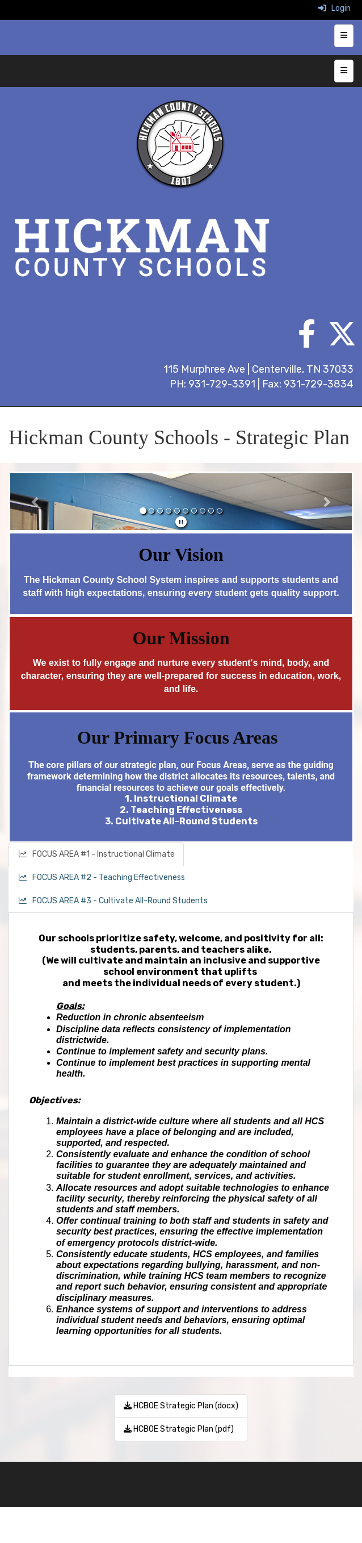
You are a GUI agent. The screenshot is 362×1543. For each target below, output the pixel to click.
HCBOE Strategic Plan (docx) (181, 1406)
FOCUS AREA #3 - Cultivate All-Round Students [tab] (113, 901)
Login (334, 8)
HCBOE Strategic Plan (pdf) (179, 1429)
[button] (35, 501)
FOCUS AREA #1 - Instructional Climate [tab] (96, 854)
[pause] (181, 522)
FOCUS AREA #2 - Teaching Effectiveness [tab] (101, 877)
